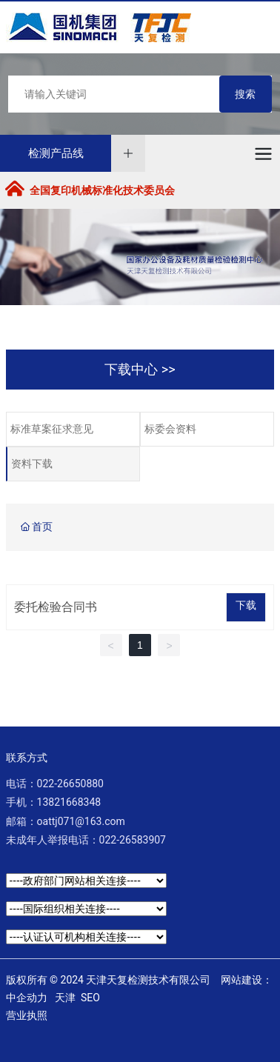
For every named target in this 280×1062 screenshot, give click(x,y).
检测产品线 (56, 153)
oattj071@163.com (81, 821)
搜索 (245, 94)
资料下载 (32, 464)
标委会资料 (170, 429)
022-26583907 (132, 840)
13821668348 (69, 802)
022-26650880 (70, 783)
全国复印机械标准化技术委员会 (102, 190)
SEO (90, 997)
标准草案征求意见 (51, 429)
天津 (65, 997)
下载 (246, 605)
